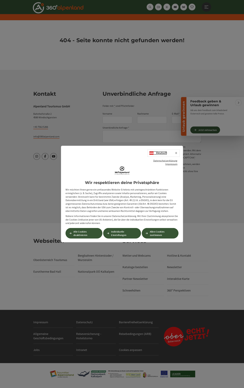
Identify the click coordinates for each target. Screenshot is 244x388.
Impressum (171, 164)
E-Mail (176, 113)
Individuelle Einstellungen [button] (118, 233)
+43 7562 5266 (40, 126)
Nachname (143, 113)
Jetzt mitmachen (207, 129)
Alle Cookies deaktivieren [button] (80, 233)
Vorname (107, 113)
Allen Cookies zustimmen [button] (157, 233)
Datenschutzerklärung (165, 160)
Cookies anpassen (130, 350)
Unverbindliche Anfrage (116, 127)
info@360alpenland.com (46, 136)
